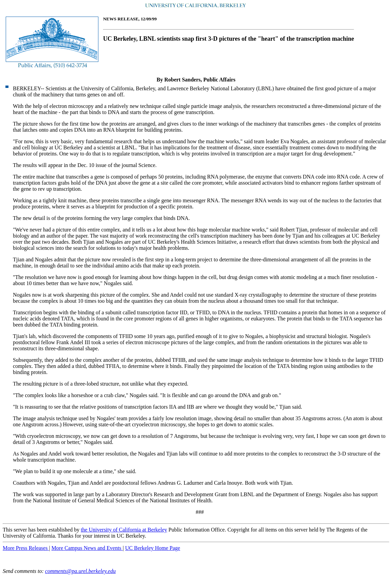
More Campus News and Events (87, 548)
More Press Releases (26, 548)
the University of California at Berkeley (124, 530)
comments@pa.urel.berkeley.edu (80, 571)
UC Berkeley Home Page (152, 548)
